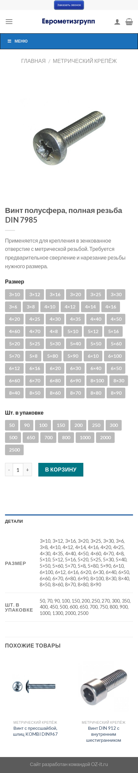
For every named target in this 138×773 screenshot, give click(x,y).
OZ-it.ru (99, 764)
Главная (33, 61)
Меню (17, 41)
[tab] (69, 521)
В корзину (61, 469)
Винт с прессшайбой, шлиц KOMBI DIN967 (35, 731)
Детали (14, 521)
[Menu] (9, 21)
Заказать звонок (68, 5)
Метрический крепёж (85, 61)
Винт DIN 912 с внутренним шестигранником (103, 733)
